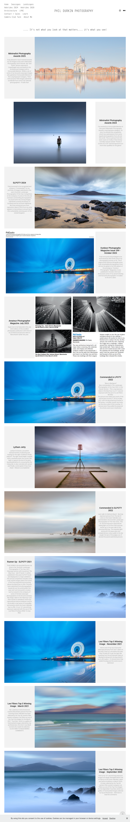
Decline (112, 818)
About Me (28, 17)
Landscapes (28, 4)
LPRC (22, 10)
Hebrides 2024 (11, 7)
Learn (25, 13)
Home (6, 4)
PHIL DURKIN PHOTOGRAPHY (73, 10)
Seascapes (16, 4)
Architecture (10, 10)
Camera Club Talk (12, 17)
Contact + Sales (12, 13)
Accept (105, 818)
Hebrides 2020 (27, 7)
